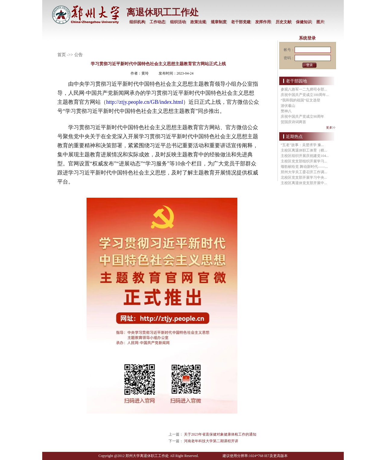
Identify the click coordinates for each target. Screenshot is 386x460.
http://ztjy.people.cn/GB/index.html (144, 102)
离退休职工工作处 (162, 12)
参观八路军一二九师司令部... (304, 89)
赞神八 (286, 111)
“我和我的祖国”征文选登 (300, 100)
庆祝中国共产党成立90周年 (302, 116)
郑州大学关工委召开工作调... (304, 172)
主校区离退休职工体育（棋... (304, 150)
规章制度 (218, 22)
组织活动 (178, 22)
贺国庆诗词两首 (293, 122)
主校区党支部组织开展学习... (304, 161)
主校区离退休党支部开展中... (304, 183)
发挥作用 (263, 22)
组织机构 (137, 22)
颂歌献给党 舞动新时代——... (304, 167)
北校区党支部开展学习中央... (304, 177)
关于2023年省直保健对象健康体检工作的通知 (220, 434)
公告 (78, 55)
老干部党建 (241, 22)
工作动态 (157, 22)
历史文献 (283, 22)
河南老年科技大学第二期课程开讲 (211, 441)
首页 (61, 55)
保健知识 (304, 22)
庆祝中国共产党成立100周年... (305, 95)
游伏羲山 (288, 106)
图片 (320, 22)
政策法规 (198, 22)
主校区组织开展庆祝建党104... (305, 156)
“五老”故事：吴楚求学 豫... (302, 145)
